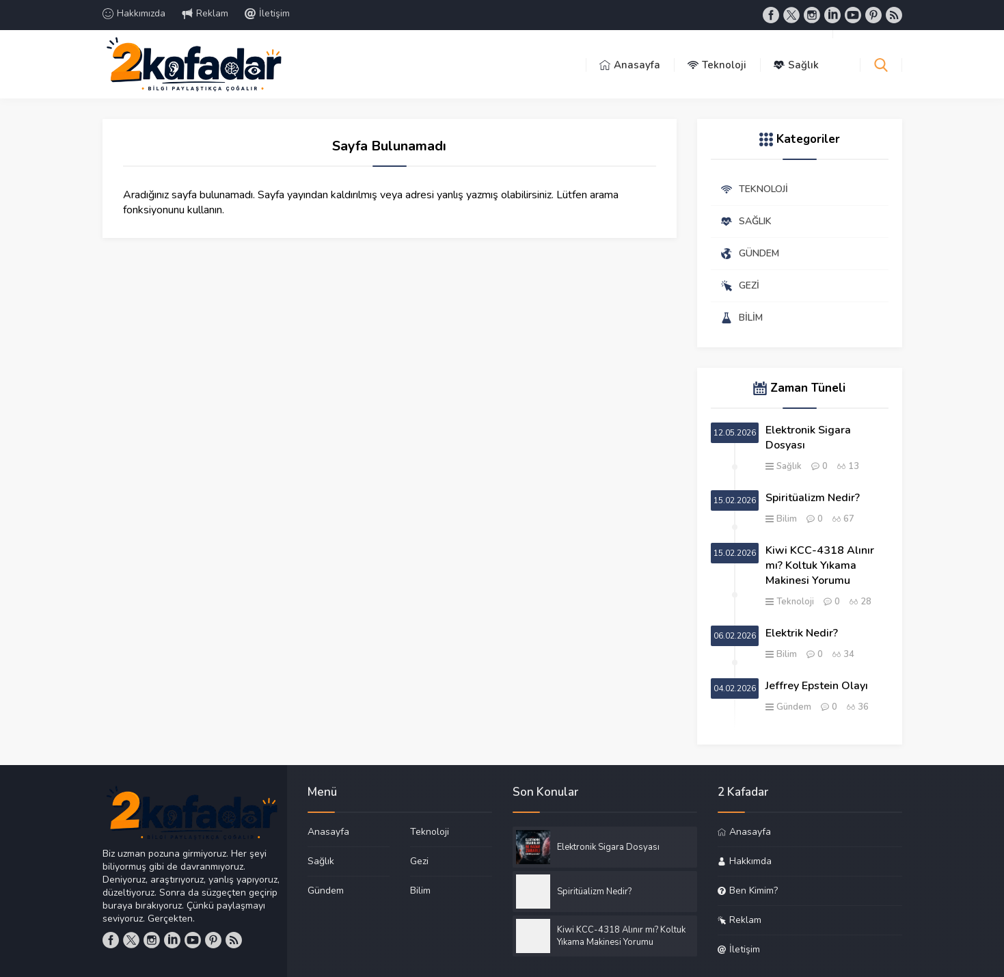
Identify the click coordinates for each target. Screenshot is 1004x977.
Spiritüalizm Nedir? (812, 497)
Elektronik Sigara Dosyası (808, 438)
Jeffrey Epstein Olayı (816, 685)
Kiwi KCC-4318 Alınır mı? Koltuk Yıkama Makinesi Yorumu (819, 565)
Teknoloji (795, 601)
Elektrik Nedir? (801, 633)
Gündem (793, 707)
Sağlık (789, 466)
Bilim (786, 519)
